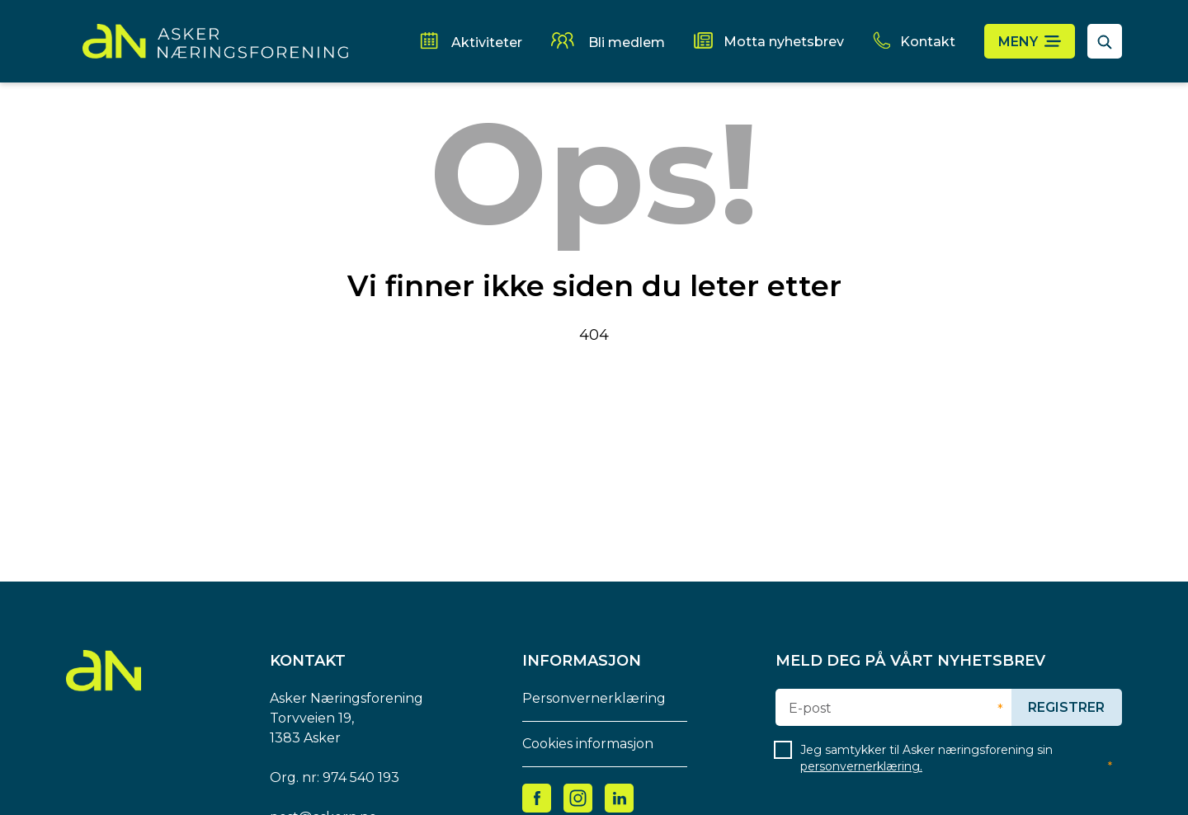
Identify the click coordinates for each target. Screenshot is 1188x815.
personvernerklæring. (861, 766)
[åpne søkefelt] (1104, 41)
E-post (810, 708)
